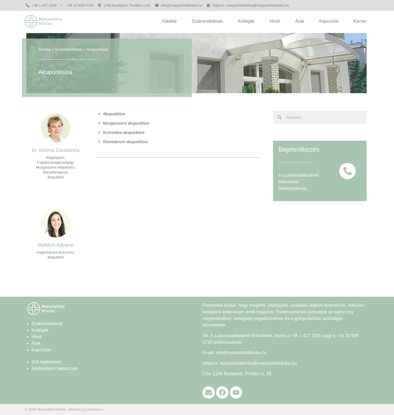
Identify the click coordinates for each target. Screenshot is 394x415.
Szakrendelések (207, 21)
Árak (299, 21)
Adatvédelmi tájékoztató (54, 368)
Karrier (360, 21)
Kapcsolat (328, 21)
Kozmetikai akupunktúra (123, 132)
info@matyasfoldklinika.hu (241, 352)
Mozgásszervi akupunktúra (126, 123)
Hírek (275, 21)
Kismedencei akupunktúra (125, 142)
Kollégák (246, 21)
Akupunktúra (114, 114)
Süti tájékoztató (46, 362)
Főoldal (169, 21)
